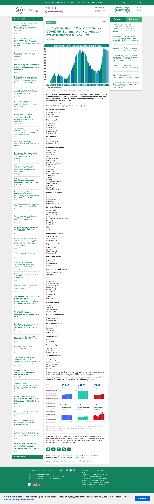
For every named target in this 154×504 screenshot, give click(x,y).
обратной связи (85, 461)
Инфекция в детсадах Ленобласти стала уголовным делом (125, 67)
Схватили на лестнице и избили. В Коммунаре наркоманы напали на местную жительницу (27, 170)
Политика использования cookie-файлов (45, 478)
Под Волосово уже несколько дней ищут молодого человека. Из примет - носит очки (27, 328)
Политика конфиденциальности (41, 474)
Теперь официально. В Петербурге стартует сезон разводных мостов (27, 93)
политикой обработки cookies (19, 500)
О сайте (31, 470)
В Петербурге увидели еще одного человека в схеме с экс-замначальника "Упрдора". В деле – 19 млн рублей (27, 81)
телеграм (52, 8)
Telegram (71, 470)
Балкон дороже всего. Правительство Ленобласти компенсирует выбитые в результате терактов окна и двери (124, 28)
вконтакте (49, 8)
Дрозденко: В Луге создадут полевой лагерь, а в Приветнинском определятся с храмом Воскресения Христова (27, 28)
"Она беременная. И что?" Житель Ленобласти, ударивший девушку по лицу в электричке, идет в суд (27, 362)
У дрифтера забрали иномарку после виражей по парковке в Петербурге (27, 266)
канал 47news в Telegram (70, 457)
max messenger (55, 8)
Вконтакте (61, 470)
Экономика (55, 2)
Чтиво (87, 2)
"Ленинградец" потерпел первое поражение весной (27, 256)
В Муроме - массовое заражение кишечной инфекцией (27, 350)
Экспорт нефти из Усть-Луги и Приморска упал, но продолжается (27, 288)
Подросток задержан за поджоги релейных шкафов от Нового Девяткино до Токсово (125, 48)
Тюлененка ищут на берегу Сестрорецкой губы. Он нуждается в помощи (27, 219)
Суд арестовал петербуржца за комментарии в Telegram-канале (27, 208)
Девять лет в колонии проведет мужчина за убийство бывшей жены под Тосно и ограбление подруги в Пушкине (27, 386)
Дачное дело (96, 2)
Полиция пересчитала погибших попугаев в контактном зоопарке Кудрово (126, 75)
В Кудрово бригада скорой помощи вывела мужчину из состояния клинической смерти (27, 157)
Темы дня (118, 19)
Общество (79, 2)
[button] (48, 449)
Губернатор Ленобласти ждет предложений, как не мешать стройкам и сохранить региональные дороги (125, 58)
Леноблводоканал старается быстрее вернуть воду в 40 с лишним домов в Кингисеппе (27, 435)
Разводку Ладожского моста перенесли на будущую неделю (27, 56)
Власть (47, 2)
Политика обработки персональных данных (46, 476)
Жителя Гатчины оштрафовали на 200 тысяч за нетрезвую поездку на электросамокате (27, 133)
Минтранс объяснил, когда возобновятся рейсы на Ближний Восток (27, 424)
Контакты (41, 470)
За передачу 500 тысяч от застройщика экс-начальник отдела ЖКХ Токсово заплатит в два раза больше (126, 39)
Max (74, 470)
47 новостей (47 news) (91, 470)
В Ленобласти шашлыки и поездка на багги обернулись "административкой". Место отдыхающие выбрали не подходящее (27, 243)
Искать (140, 2)
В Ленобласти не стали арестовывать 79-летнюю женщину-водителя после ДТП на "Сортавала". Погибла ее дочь (27, 43)
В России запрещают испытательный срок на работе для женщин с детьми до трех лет (27, 105)
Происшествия (67, 2)
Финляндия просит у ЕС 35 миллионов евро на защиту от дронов (27, 145)
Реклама (51, 470)
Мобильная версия (46, 8)
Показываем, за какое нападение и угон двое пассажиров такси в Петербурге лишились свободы (27, 119)
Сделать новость (55, 11)
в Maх (83, 457)
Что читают (134, 19)
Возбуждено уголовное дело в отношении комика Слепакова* (27, 277)
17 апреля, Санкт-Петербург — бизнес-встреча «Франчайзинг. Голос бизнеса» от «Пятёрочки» (125, 85)
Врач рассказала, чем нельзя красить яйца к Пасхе (27, 414)
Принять (142, 498)
